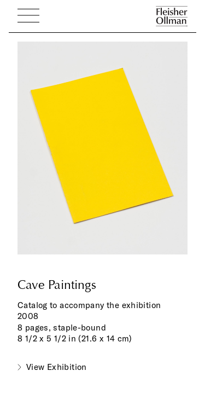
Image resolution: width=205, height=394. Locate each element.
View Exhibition (56, 367)
